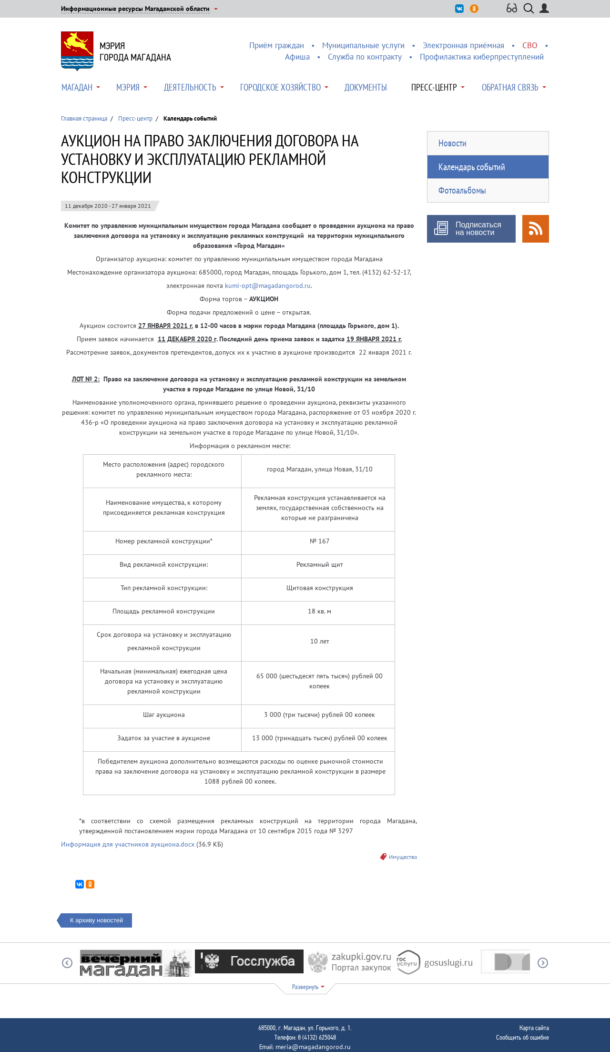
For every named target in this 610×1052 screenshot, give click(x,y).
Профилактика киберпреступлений (482, 56)
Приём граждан (276, 45)
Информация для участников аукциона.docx (127, 844)
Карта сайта (534, 1028)
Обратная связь (510, 87)
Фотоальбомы (462, 190)
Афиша (297, 56)
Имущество (403, 856)
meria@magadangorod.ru (313, 1046)
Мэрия (128, 87)
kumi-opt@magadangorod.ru (268, 285)
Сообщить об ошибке (522, 1037)
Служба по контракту (365, 56)
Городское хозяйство (280, 87)
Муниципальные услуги (363, 45)
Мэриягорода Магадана (135, 51)
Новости (452, 143)
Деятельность (190, 87)
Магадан (76, 87)
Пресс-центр (434, 87)
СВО (530, 45)
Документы (366, 87)
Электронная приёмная (463, 45)
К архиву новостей (96, 920)
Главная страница (84, 118)
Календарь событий (471, 167)
